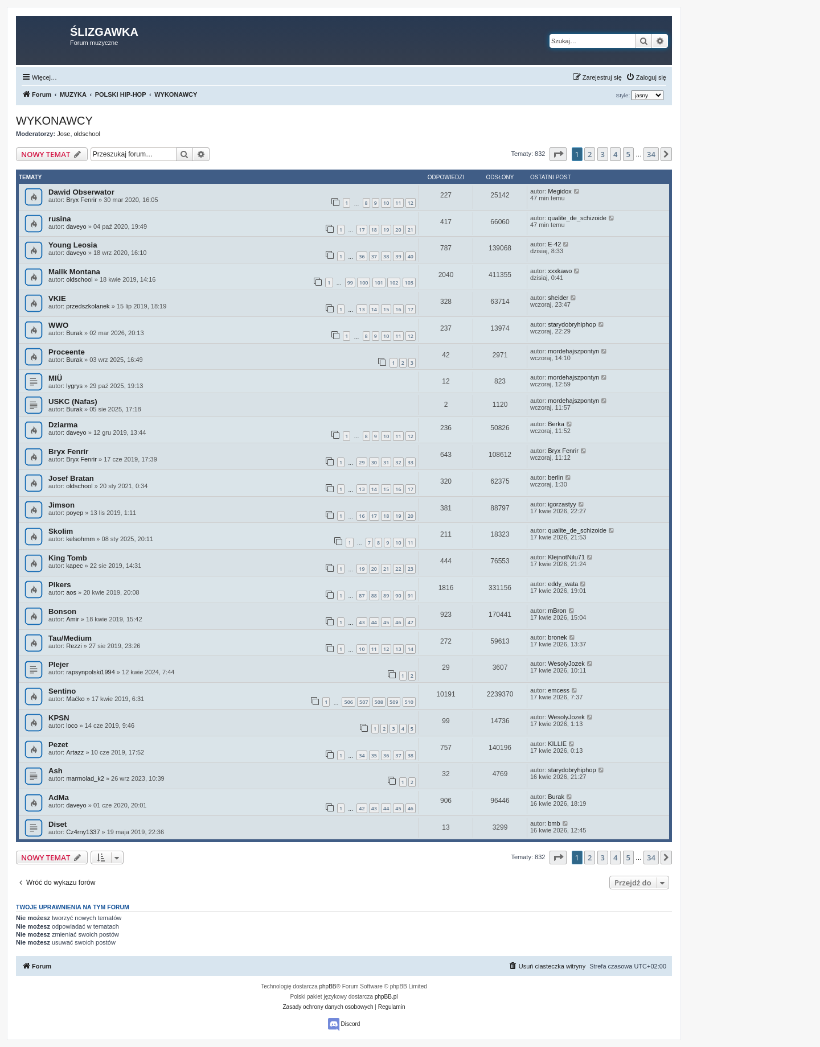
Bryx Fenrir (81, 199)
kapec (74, 565)
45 (386, 622)
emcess (558, 690)
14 (374, 309)
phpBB (328, 986)
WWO (58, 325)
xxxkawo (560, 270)
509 (394, 702)
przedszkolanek (87, 306)
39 (398, 256)
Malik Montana (74, 271)
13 (361, 309)
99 (350, 282)
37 (374, 256)
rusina (59, 219)
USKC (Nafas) (72, 401)
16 (398, 309)
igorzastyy (562, 504)
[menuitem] (646, 77)
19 (386, 229)
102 (394, 282)
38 (386, 256)
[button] (558, 154)
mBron (557, 610)
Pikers (59, 584)
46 (398, 622)
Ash (55, 770)
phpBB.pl (386, 997)
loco (71, 725)
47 (410, 622)
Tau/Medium (70, 638)
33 (410, 462)
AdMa (58, 797)
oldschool (87, 133)
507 (363, 702)
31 (386, 462)
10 (386, 203)
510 (409, 702)
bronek (557, 637)
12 (410, 203)
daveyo (76, 226)
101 (379, 282)
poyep (74, 512)
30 (374, 462)
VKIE (57, 298)
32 (398, 462)
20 (398, 229)
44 (374, 622)
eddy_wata (563, 583)
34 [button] (651, 154)
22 (398, 568)
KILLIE (557, 743)
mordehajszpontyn (573, 351)
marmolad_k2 (85, 778)
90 (398, 595)
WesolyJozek (566, 663)
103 (409, 282)
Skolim (60, 531)
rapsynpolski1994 (90, 672)
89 (386, 595)
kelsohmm (80, 538)
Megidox (560, 191)
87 (361, 595)
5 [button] (628, 154)
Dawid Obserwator (81, 192)
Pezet (58, 744)
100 (363, 282)
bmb (554, 823)
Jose (63, 133)
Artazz (75, 752)
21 (410, 229)
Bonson (62, 611)
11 (398, 203)
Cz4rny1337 (83, 831)
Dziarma (62, 425)
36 (361, 256)
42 (361, 808)
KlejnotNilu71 (566, 557)
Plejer (58, 664)
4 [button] (615, 154)
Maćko (75, 698)
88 (374, 595)
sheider (558, 297)
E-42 (554, 244)
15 (386, 309)
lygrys (74, 385)
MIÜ (55, 378)
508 (379, 702)
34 (361, 755)
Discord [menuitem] (344, 1024)
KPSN (58, 718)
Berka (556, 424)
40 (410, 256)
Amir (72, 619)
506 (348, 702)
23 (410, 568)
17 (361, 229)
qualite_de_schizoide (577, 218)
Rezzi (74, 645)
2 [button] (590, 154)
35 (374, 755)
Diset (57, 824)
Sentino (62, 691)
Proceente (66, 352)
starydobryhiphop (572, 324)
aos (71, 592)
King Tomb (67, 558)
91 (410, 595)
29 (361, 462)
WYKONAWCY (54, 120)
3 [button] (603, 154)
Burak (74, 332)
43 (361, 622)
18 (374, 229)
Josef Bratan (71, 478)
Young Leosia (72, 245)
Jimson (61, 505)
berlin (555, 477)
